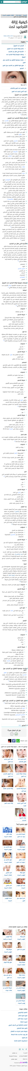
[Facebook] (26, 1049)
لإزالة (10, 285)
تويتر (9, 740)
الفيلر (23, 708)
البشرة (11, 429)
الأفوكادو (7, 180)
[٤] (8, 287)
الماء (12, 610)
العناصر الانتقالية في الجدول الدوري (18, 1025)
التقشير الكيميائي (20, 715)
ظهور (20, 134)
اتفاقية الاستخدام (23, 1056)
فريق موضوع (14, 1059)
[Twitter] (23, 1049)
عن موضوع (14, 1053)
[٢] (10, 227)
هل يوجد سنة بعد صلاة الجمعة (19, 1034)
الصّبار (15, 453)
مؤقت (23, 167)
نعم (16, 734)
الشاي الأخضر (21, 268)
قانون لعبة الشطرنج (22, 1028)
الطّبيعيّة (15, 152)
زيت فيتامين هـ (18, 554)
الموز (21, 400)
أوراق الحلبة (12, 575)
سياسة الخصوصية (13, 1056)
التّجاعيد (7, 121)
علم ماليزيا (24, 1038)
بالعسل (15, 141)
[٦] (8, 681)
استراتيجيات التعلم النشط (20, 1041)
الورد (11, 355)
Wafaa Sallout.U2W (8, 36)
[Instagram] (20, 1049)
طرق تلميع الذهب (22, 1015)
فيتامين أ (16, 511)
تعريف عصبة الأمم (22, 1019)
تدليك (23, 173)
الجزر (19, 492)
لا (11, 734)
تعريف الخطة (23, 1022)
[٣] (18, 261)
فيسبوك (14, 740)
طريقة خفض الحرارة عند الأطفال (19, 1031)
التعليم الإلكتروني (22, 1012)
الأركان (10, 156)
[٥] (12, 524)
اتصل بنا (25, 1053)
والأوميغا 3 (10, 199)
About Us (25, 1059)
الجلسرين (13, 534)
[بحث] (20, 2)
